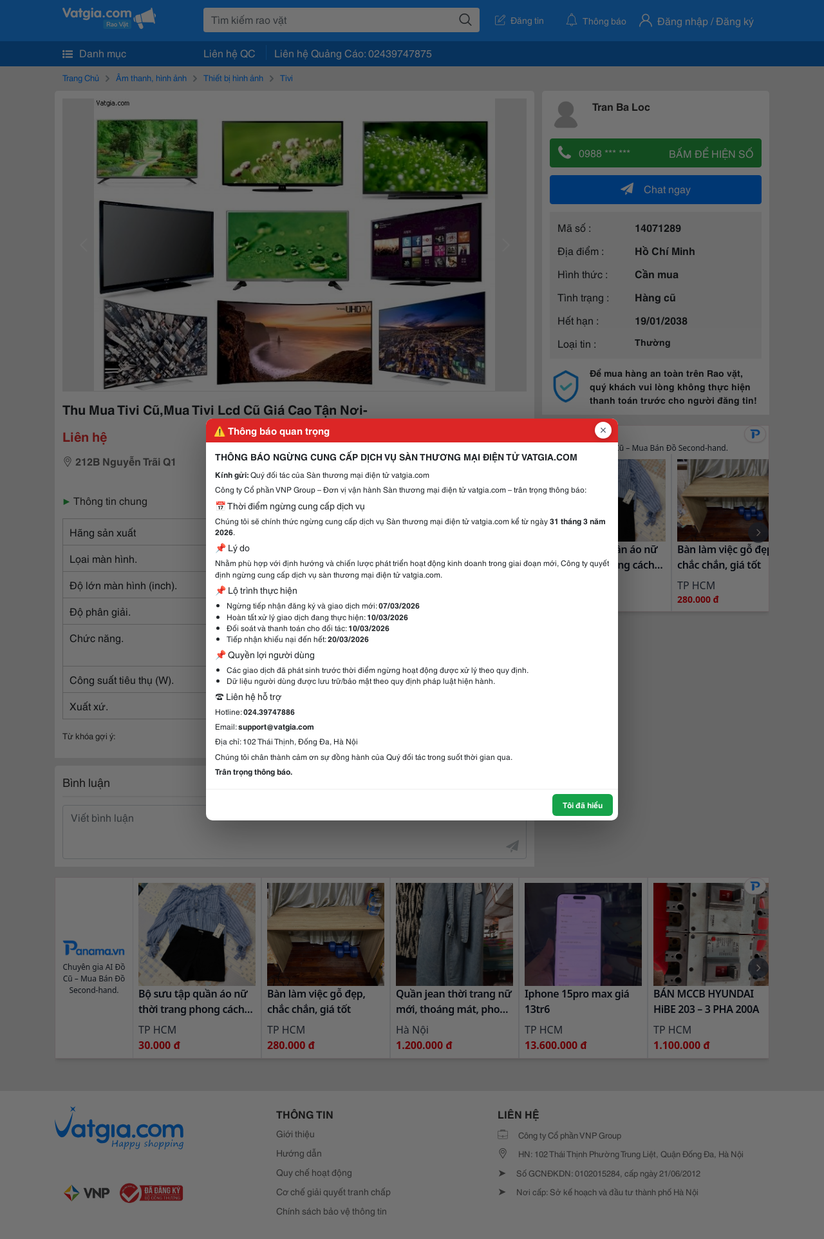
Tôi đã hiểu (583, 804)
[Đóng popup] (603, 430)
